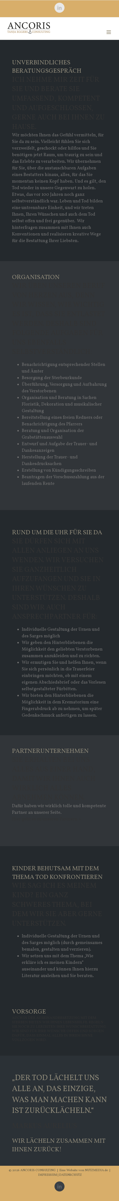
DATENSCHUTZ (70, 1175)
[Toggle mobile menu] (109, 32)
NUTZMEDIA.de (96, 1170)
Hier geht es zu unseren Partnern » (46, 819)
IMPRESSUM (48, 1175)
